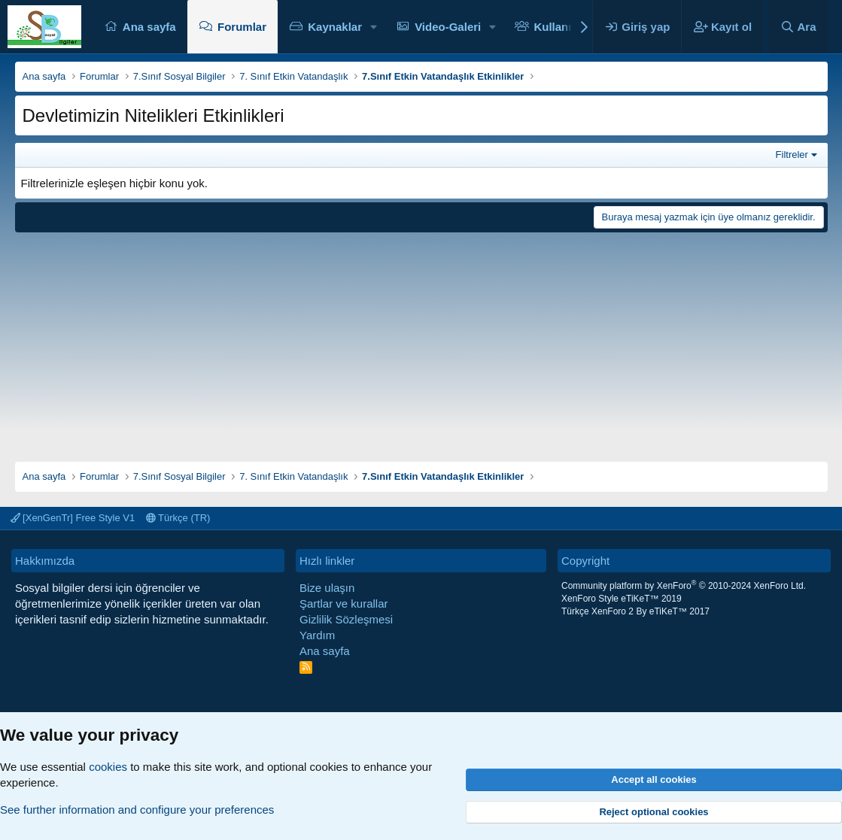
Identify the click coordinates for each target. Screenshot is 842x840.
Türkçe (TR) (178, 517)
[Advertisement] (421, 341)
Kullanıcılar (563, 26)
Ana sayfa (149, 26)
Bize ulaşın (326, 587)
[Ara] (798, 26)
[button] (374, 26)
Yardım (317, 635)
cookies (108, 766)
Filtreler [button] (792, 154)
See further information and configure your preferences (137, 809)
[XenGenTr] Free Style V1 (73, 517)
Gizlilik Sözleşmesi (346, 619)
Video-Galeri (448, 26)
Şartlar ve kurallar (343, 603)
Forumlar (241, 26)
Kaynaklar (335, 26)
